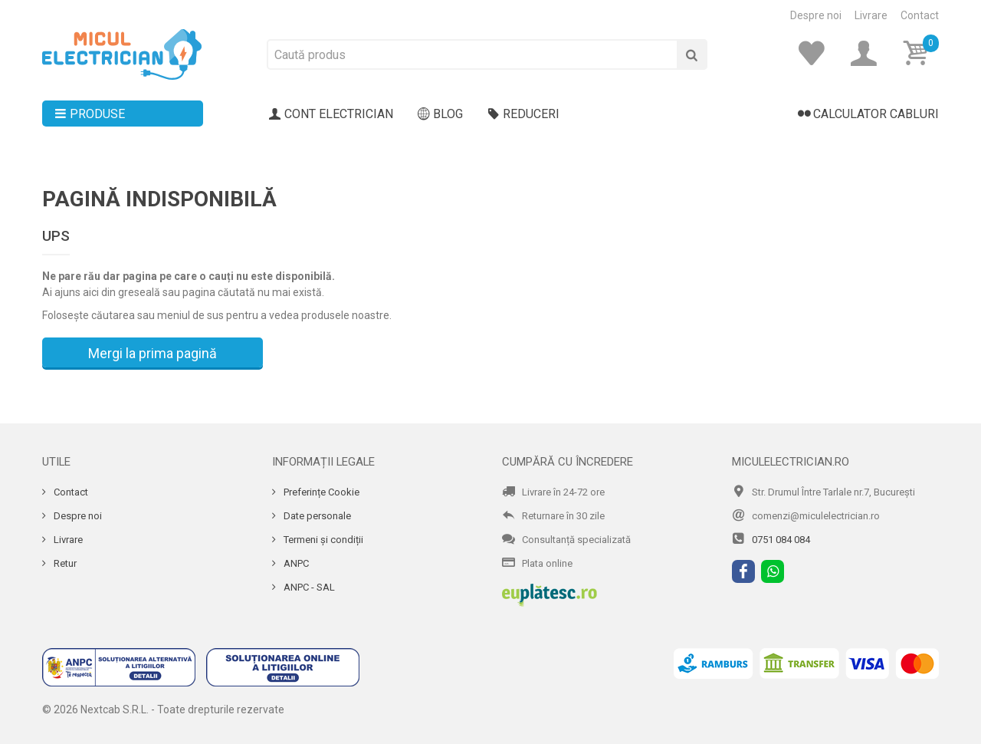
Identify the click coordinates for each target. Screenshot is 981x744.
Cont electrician (331, 114)
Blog (440, 114)
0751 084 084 (781, 539)
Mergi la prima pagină (152, 353)
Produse (89, 114)
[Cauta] (692, 54)
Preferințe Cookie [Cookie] (320, 492)
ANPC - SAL (308, 587)
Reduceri (523, 114)
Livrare (871, 15)
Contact (920, 15)
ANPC (295, 563)
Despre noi (816, 15)
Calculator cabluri (868, 114)
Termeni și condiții (322, 539)
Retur (64, 563)
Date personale (316, 516)
